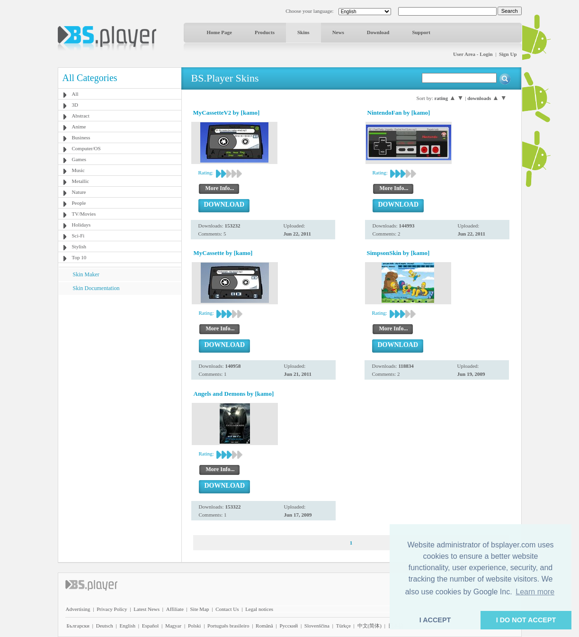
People (79, 203)
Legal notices (259, 609)
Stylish (79, 246)
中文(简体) (369, 625)
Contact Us (227, 609)
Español (150, 625)
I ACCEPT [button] (435, 620)
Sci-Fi (78, 235)
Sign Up (508, 54)
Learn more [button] (535, 592)
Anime (79, 126)
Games (79, 159)
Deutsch (104, 625)
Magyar (173, 625)
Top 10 (79, 257)
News (338, 32)
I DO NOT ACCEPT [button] (526, 620)
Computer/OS (86, 148)
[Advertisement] (119, 354)
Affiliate (175, 609)
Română (264, 625)
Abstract (80, 115)
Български (78, 625)
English (127, 625)
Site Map (199, 609)
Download (378, 32)
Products (265, 32)
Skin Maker (86, 274)
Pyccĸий (288, 625)
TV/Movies (84, 214)
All (75, 94)
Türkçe (343, 625)
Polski (194, 625)
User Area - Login (473, 54)
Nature (79, 192)
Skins (303, 32)
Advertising (78, 609)
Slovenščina (317, 625)
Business (81, 137)
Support (421, 32)
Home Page (219, 32)
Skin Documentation (96, 288)
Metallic (80, 181)
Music (78, 170)
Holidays (81, 225)
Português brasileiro (228, 625)
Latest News (147, 609)
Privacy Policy (112, 609)
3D (75, 105)
